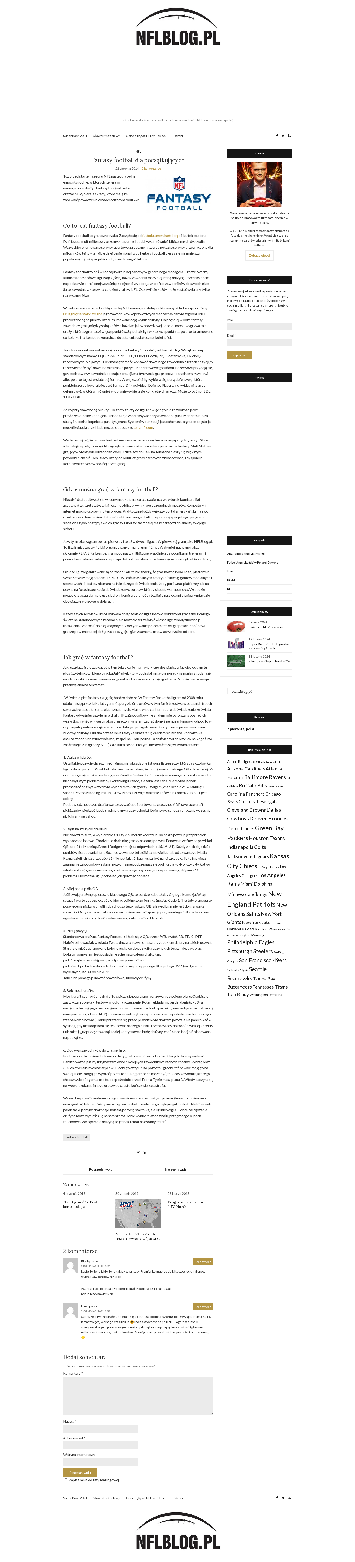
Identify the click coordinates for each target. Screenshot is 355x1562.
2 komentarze (151, 168)
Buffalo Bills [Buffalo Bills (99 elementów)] (253, 785)
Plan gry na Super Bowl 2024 (269, 661)
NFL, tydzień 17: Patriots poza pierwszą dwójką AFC (137, 1236)
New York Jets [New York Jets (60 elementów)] (256, 922)
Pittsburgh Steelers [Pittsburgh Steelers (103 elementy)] (250, 951)
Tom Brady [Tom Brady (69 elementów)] (238, 994)
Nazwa (70, 1421)
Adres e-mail (74, 1438)
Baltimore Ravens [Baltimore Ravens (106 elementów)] (265, 777)
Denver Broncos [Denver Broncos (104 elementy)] (268, 818)
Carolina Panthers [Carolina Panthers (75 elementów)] (246, 794)
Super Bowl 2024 (75, 136)
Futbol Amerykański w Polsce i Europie (252, 562)
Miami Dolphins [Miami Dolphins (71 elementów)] (256, 884)
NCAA (231, 580)
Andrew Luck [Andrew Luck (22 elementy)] (273, 762)
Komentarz (73, 1373)
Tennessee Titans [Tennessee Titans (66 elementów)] (270, 987)
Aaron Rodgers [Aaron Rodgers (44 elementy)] (239, 761)
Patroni (178, 136)
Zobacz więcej (259, 255)
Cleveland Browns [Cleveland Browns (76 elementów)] (246, 810)
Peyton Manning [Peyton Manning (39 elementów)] (251, 935)
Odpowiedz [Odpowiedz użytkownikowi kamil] (203, 1307)
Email (231, 335)
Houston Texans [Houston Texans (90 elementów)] (267, 838)
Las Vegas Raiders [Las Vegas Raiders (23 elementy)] (268, 867)
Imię (230, 320)
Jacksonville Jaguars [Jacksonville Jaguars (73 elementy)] (248, 856)
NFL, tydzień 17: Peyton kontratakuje (82, 1204)
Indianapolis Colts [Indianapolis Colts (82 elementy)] (246, 847)
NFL (138, 151)
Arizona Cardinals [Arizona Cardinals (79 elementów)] (246, 769)
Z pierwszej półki (240, 729)
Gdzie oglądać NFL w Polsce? (146, 136)
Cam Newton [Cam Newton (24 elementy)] (275, 786)
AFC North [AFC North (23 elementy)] (259, 762)
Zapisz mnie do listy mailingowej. (91, 1480)
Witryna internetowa (79, 1454)
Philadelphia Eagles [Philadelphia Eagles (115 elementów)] (250, 942)
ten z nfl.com (143, 427)
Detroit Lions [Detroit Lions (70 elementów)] (240, 828)
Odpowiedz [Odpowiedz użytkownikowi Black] (203, 1262)
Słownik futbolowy (106, 136)
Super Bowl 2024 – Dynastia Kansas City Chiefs (268, 646)
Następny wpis (176, 1169)
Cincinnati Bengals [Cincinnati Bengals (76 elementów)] (257, 801)
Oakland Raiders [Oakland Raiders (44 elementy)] (240, 929)
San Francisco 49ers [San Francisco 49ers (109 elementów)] (263, 960)
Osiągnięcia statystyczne (82, 314)
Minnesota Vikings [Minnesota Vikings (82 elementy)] (247, 894)
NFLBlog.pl (242, 691)
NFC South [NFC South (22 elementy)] (276, 922)
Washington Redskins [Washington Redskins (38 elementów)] (265, 995)
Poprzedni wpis (100, 1169)
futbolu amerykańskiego (161, 235)
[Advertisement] (177, 82)
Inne (230, 571)
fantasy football (76, 1137)
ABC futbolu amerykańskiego (246, 554)
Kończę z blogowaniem (265, 627)
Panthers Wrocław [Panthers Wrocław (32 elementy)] (268, 929)
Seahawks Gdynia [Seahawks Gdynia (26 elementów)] (237, 970)
